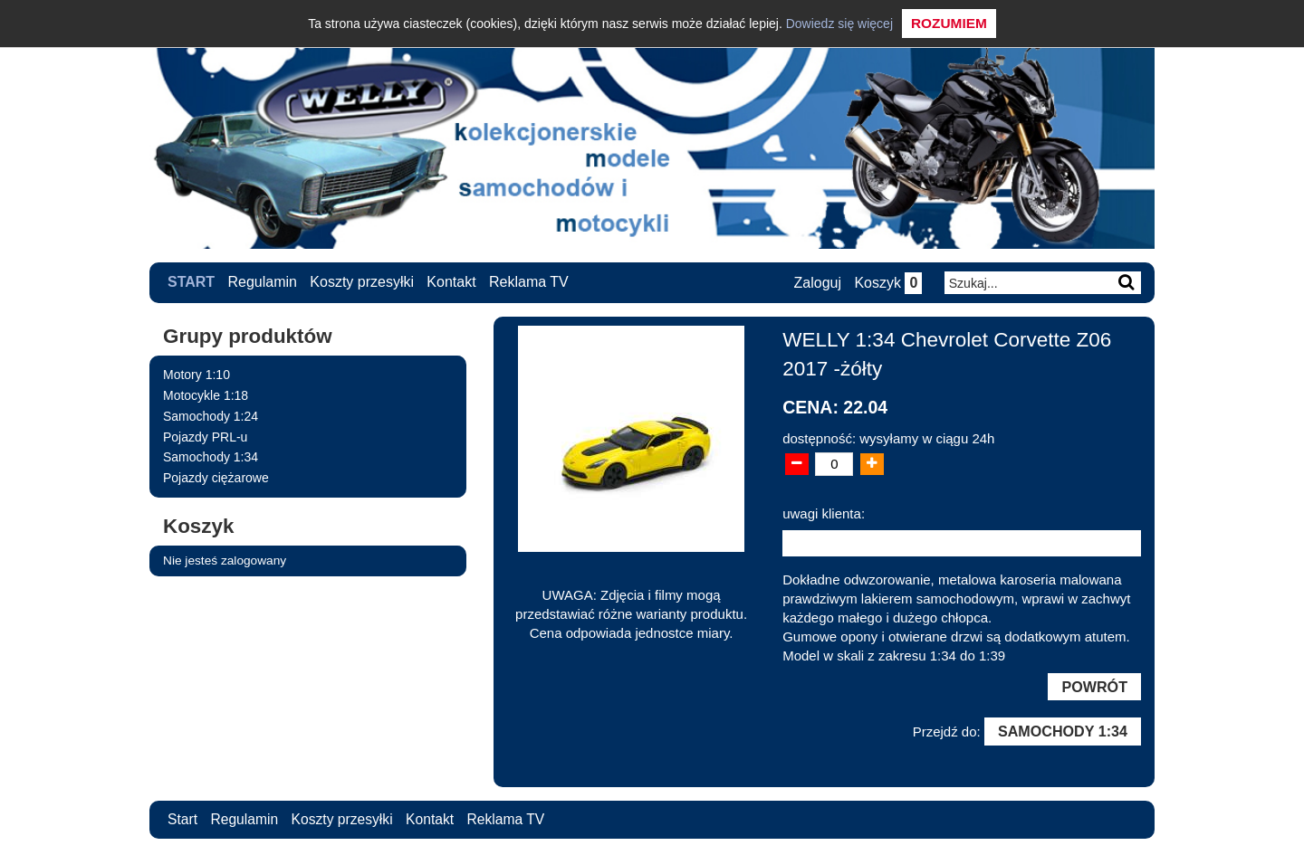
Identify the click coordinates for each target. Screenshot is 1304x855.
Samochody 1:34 (210, 457)
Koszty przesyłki (363, 282)
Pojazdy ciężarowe (216, 477)
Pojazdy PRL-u (205, 436)
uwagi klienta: (823, 512)
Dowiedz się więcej (839, 23)
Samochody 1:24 (210, 415)
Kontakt (451, 282)
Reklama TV (529, 282)
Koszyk (887, 282)
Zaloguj (815, 282)
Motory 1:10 (196, 374)
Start (191, 282)
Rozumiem (949, 23)
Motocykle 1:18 (205, 394)
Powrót (1093, 687)
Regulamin (262, 282)
